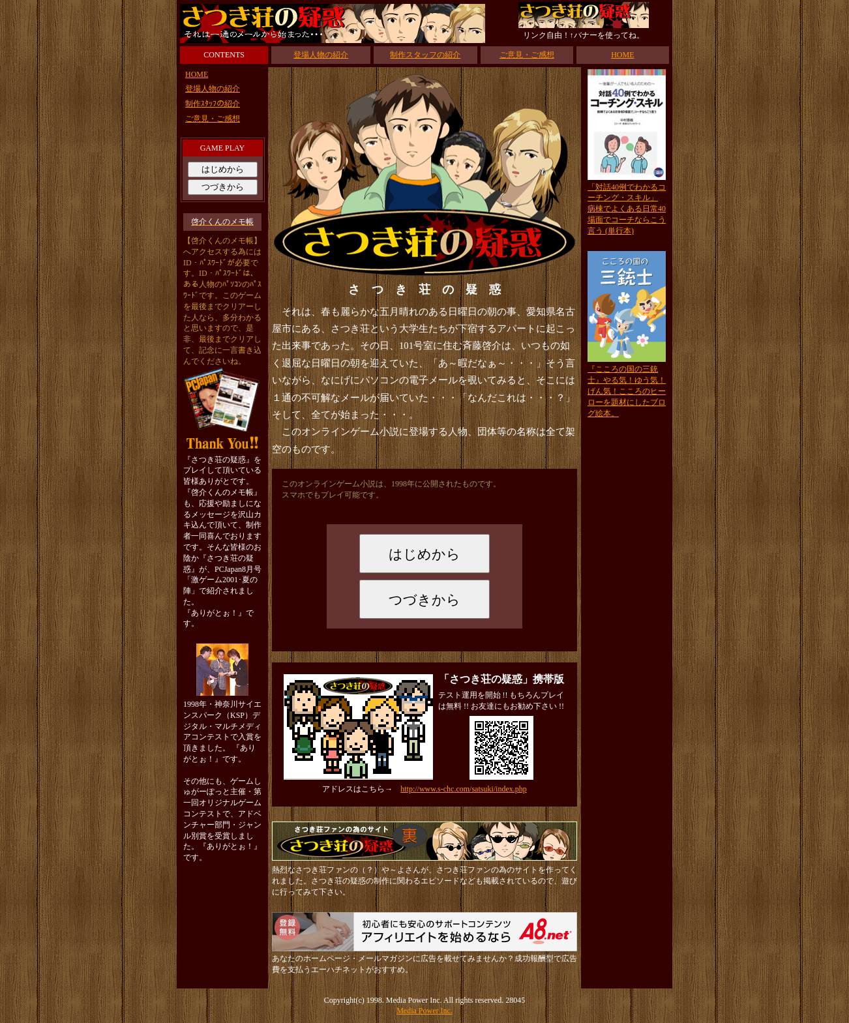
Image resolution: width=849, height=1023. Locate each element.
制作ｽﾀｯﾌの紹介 (212, 103)
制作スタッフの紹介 (425, 54)
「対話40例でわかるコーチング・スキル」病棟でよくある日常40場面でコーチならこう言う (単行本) (627, 209)
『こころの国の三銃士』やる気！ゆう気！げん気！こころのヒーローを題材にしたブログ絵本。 (627, 390)
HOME (622, 54)
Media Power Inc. (424, 1010)
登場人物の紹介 (320, 54)
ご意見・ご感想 (526, 54)
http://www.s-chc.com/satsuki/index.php (463, 788)
